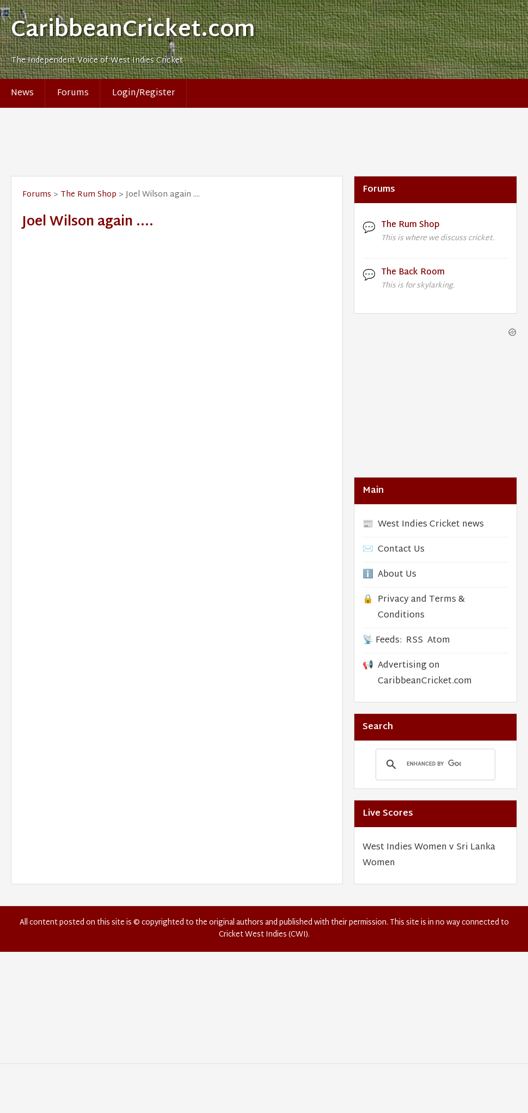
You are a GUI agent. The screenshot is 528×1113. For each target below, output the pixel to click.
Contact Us (401, 550)
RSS (414, 641)
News (22, 93)
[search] (434, 763)
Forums (73, 93)
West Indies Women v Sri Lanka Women (429, 855)
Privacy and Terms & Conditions (421, 607)
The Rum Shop (88, 194)
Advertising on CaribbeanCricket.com (425, 673)
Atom (438, 641)
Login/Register (143, 93)
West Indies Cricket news (431, 525)
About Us (397, 575)
